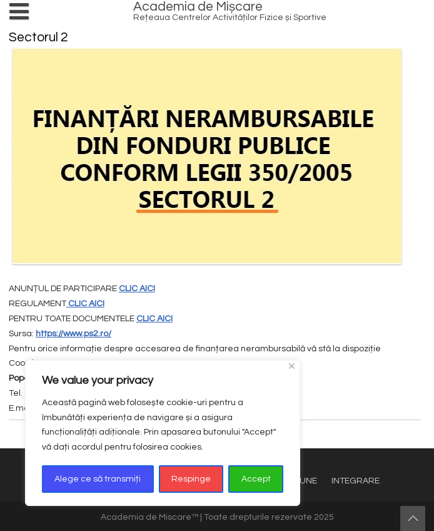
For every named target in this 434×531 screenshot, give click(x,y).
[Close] (292, 366)
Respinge (191, 479)
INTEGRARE (355, 481)
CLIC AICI (137, 288)
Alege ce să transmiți (97, 479)
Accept (256, 479)
